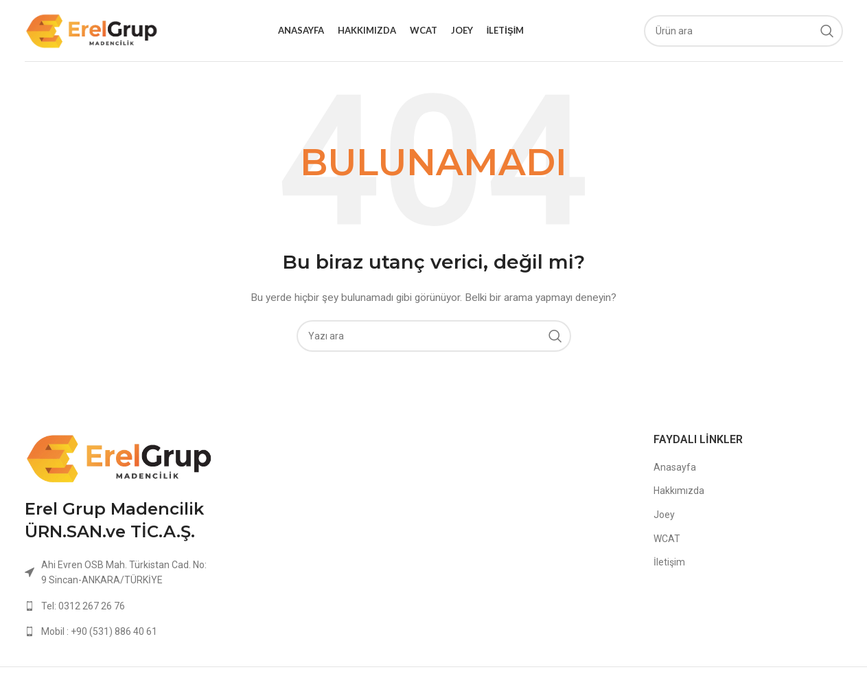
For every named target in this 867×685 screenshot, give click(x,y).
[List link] (119, 606)
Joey (664, 514)
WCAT (667, 538)
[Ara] (743, 31)
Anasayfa (675, 467)
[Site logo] (92, 29)
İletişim (669, 562)
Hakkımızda (679, 490)
